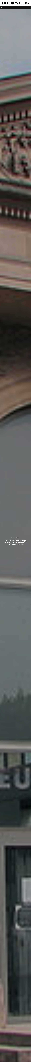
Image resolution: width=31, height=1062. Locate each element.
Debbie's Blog (15, 3)
